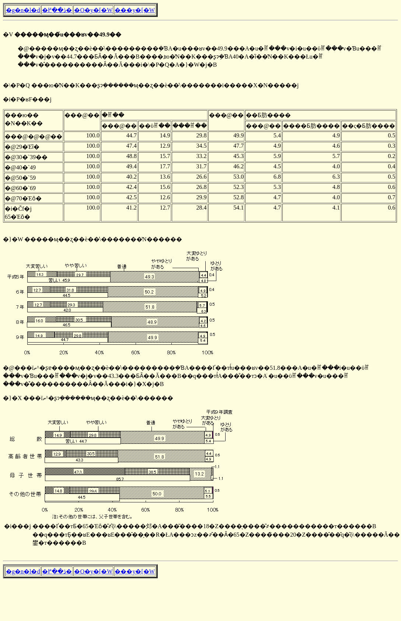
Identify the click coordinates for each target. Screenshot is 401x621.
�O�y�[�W (93, 10)
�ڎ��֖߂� (57, 10)
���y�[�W (134, 10)
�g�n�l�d (23, 10)
